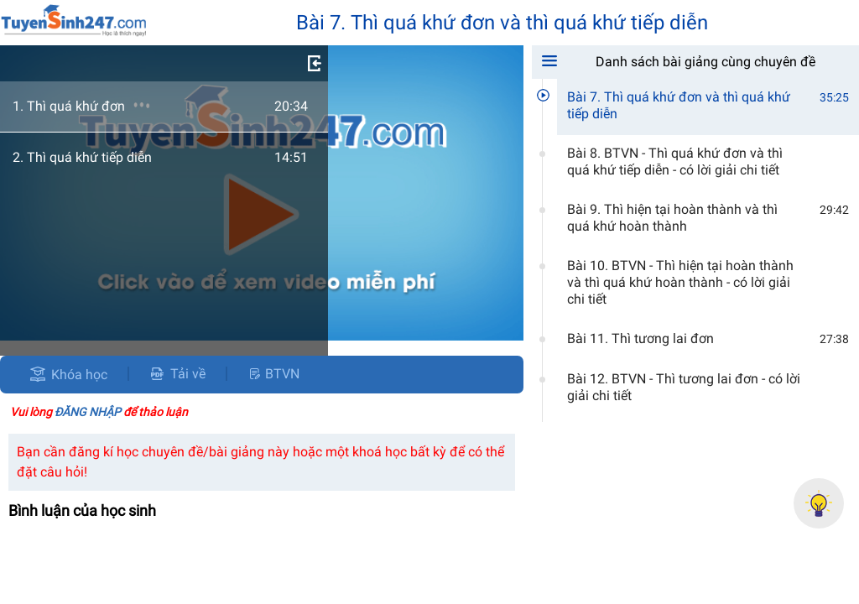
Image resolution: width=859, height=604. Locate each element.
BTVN (273, 374)
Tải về (177, 374)
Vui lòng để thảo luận (99, 412)
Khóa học (79, 375)
